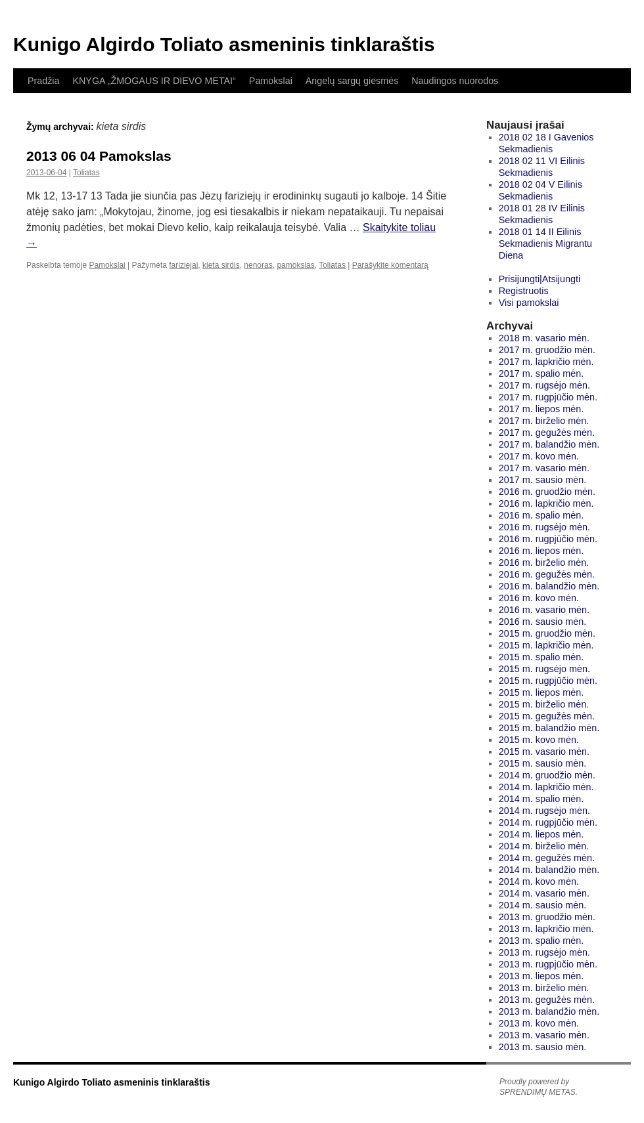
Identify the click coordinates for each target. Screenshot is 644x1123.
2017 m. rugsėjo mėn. (544, 385)
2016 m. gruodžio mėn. (547, 491)
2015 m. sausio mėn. (543, 763)
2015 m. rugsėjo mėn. (544, 669)
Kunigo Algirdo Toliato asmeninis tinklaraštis (224, 44)
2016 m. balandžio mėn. (549, 586)
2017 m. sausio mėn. (543, 480)
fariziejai (183, 265)
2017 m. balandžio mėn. (549, 444)
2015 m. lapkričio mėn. (546, 645)
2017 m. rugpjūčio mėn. (548, 397)
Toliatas (86, 172)
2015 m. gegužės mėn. (547, 716)
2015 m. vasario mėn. (544, 751)
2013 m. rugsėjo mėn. (544, 952)
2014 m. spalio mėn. (541, 799)
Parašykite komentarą (390, 265)
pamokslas (295, 265)
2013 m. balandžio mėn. (549, 1011)
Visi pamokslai (529, 302)
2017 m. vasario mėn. (544, 468)
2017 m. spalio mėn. (541, 373)
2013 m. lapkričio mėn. (546, 928)
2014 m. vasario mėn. (544, 893)
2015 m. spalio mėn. (541, 657)
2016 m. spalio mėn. (541, 515)
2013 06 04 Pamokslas (99, 155)
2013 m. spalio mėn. (541, 940)
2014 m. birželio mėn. (544, 846)
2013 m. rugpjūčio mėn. (548, 964)
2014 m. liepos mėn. (541, 834)
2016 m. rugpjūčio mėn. (548, 539)
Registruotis (524, 291)
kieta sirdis (221, 265)
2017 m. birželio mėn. (544, 420)
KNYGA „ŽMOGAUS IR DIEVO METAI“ (153, 80)
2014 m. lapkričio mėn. (546, 787)
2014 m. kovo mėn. (539, 881)
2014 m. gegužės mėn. (547, 858)
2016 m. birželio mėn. (544, 562)
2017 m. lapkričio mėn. (546, 361)
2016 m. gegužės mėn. (547, 574)
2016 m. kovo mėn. (539, 598)
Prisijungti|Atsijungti (540, 279)
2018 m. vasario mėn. (544, 338)
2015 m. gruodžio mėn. (547, 633)
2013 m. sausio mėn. (543, 1047)
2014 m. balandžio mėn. (549, 869)
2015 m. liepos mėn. (541, 692)
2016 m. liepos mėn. (541, 550)
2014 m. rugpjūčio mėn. (548, 822)
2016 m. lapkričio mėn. (546, 503)
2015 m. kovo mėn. (539, 739)
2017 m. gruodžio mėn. (547, 350)
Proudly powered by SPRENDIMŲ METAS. (538, 1087)
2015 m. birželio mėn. (544, 704)
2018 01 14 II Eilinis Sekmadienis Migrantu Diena (545, 243)
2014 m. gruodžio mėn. (547, 775)
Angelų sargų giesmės (352, 80)
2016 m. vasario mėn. (544, 609)
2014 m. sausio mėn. (543, 905)
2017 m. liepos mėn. (541, 409)
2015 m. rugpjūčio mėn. (548, 680)
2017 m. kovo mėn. (539, 456)
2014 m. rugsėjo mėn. (544, 810)
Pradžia (43, 80)
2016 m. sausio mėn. (543, 621)
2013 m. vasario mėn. (544, 1035)
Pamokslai (270, 80)
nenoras (258, 265)
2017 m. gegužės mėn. (547, 432)
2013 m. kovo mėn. (539, 1023)
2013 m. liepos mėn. (541, 976)
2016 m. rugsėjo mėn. (544, 527)
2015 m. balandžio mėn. (549, 728)
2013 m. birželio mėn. (544, 988)
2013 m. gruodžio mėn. (547, 917)
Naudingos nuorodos (454, 80)
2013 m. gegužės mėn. (547, 999)
